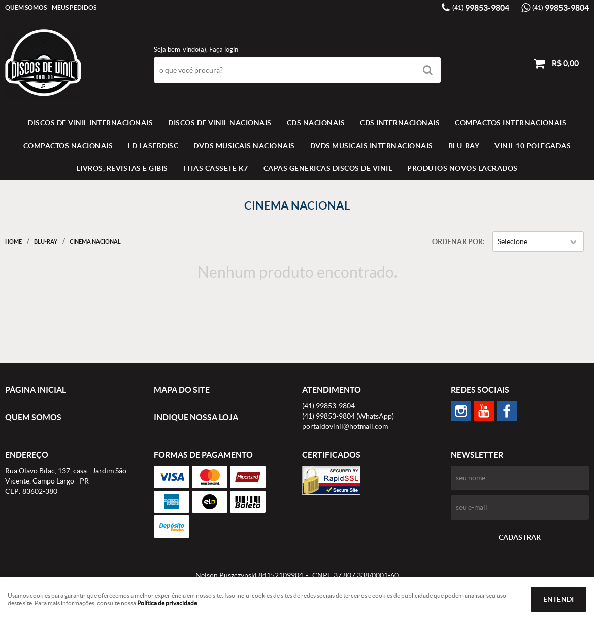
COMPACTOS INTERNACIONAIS (510, 123)
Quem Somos (26, 7)
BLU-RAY (464, 146)
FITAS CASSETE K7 (215, 168)
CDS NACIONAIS (316, 123)
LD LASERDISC (153, 146)
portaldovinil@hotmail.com (345, 426)
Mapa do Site (182, 389)
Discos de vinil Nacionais (220, 123)
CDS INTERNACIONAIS (400, 123)
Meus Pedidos (74, 7)
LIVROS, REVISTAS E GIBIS (122, 168)
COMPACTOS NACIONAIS (68, 146)
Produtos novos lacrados (462, 168)
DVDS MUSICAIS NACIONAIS (244, 146)
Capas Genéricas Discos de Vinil (327, 168)
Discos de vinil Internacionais (90, 123)
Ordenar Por (457, 241)
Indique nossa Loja (196, 417)
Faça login (223, 49)
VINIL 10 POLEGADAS (532, 146)
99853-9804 (480, 7)
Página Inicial (35, 389)
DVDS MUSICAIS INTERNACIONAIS (371, 146)
